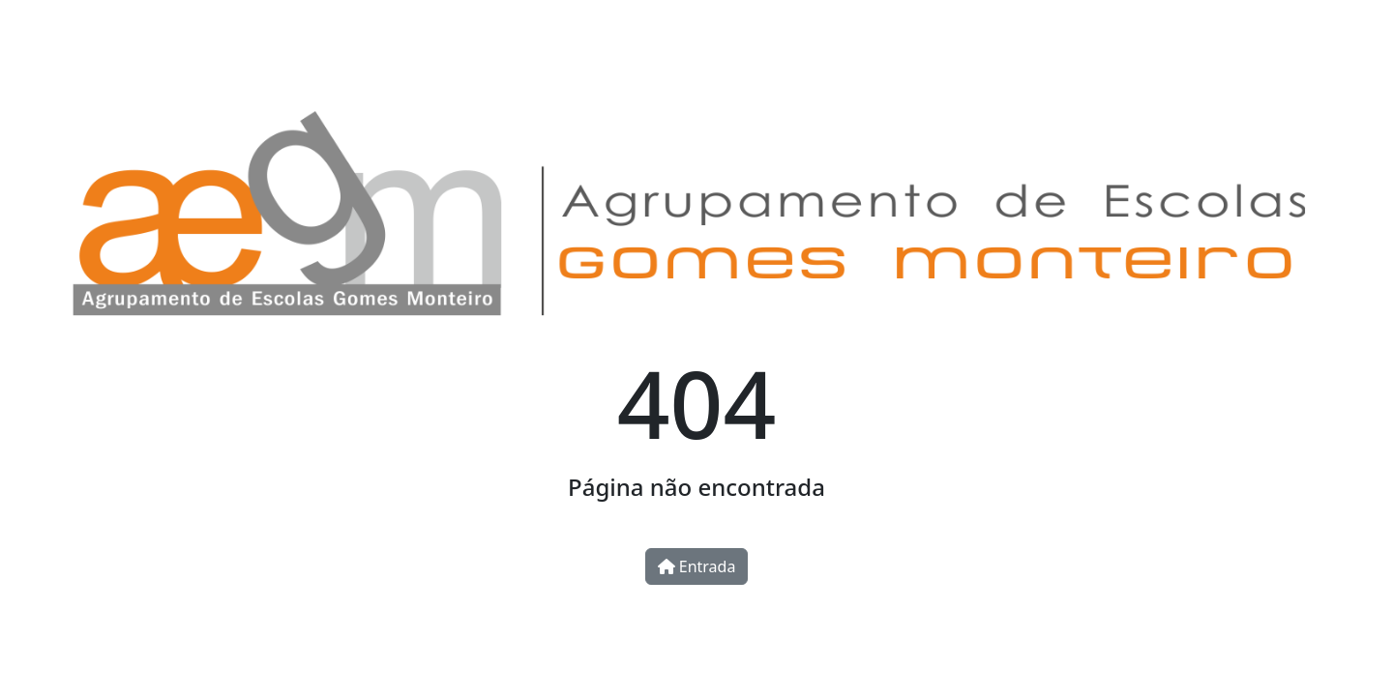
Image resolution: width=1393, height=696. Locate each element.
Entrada (697, 566)
